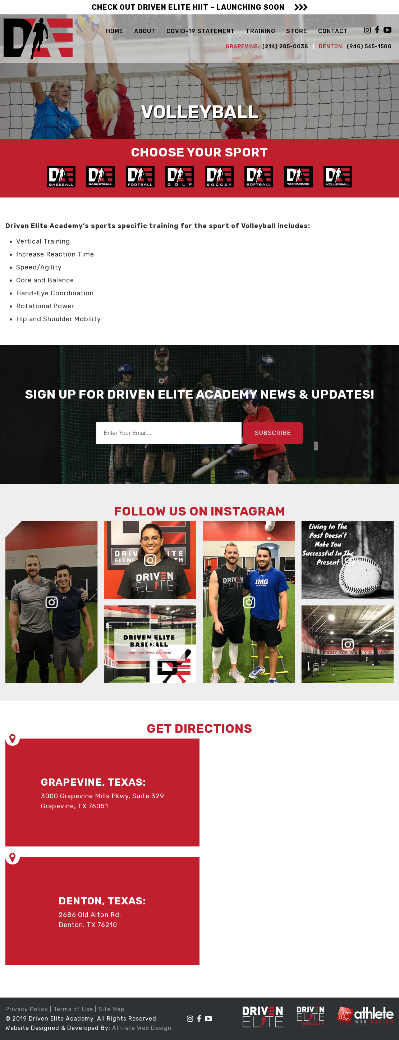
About (145, 31)
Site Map (111, 1009)
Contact (333, 31)
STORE (296, 31)
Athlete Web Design (142, 1028)
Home (114, 31)
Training (260, 31)
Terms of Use (73, 1009)
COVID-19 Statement (200, 31)
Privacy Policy (26, 1009)
